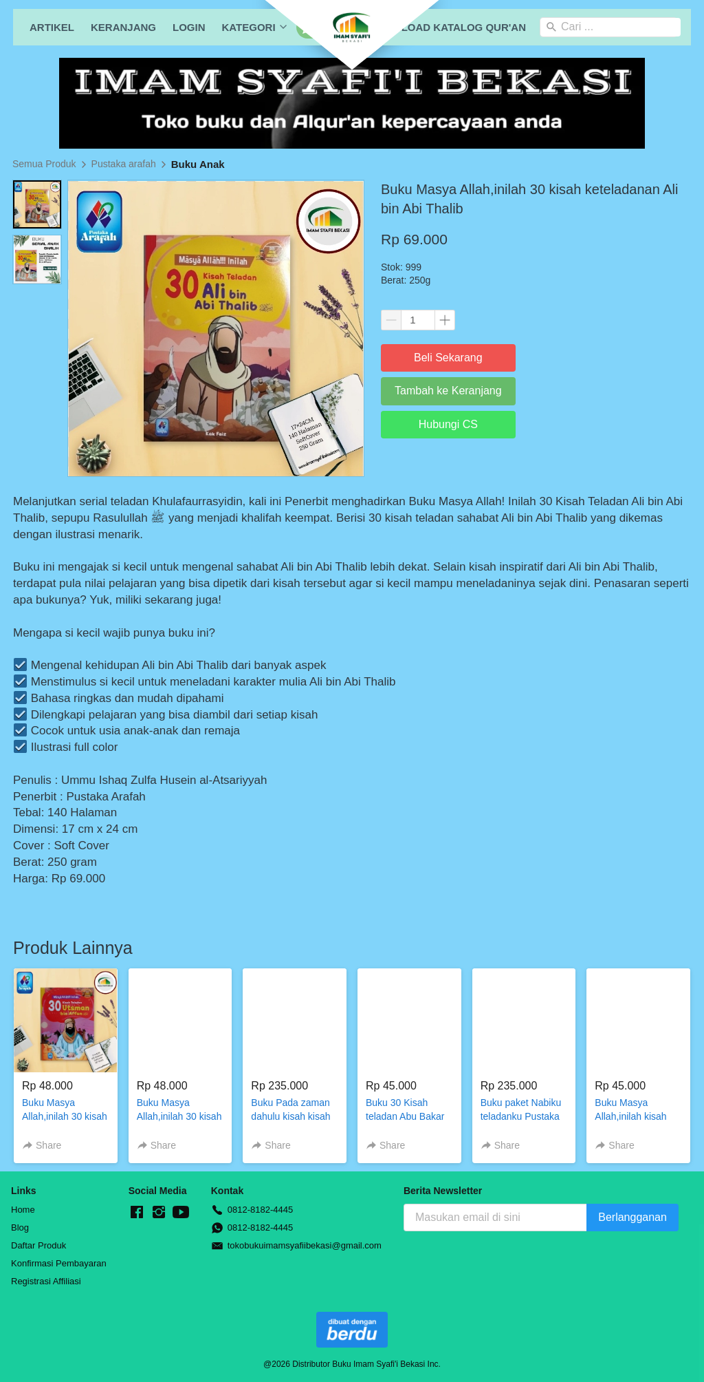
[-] (137, 1213)
